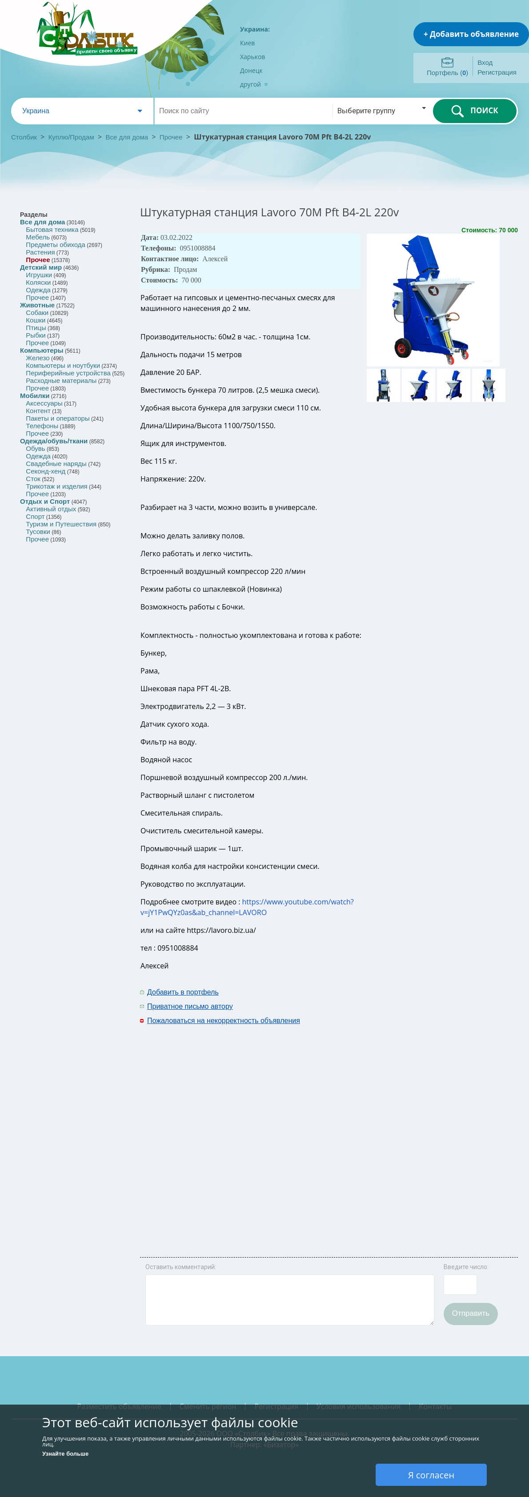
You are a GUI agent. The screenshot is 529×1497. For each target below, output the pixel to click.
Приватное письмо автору (190, 1006)
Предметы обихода (55, 244)
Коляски (38, 282)
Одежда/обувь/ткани (54, 441)
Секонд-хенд (45, 471)
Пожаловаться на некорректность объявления (223, 1020)
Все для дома (127, 137)
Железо (37, 358)
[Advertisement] (396, 1118)
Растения (40, 252)
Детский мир (41, 267)
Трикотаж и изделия (56, 486)
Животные (37, 305)
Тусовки (38, 531)
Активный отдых (51, 509)
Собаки (37, 312)
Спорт (35, 516)
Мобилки (34, 395)
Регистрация (497, 72)
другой (254, 84)
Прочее (171, 137)
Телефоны (42, 426)
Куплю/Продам (72, 137)
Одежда (38, 290)
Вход (485, 62)
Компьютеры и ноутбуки (63, 365)
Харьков (252, 56)
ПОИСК (474, 111)
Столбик (24, 137)
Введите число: (466, 1267)
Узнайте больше (65, 1453)
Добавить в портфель (183, 992)
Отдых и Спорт (45, 501)
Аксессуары (44, 403)
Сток (33, 478)
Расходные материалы (61, 380)
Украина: (255, 29)
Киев (247, 43)
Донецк (251, 70)
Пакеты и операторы (57, 418)
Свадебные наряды (56, 463)
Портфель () (447, 72)
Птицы (36, 327)
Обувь (35, 448)
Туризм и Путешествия (61, 524)
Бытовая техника (52, 229)
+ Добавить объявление (471, 34)
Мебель (38, 237)
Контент (38, 410)
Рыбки (35, 335)
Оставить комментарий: (180, 1267)
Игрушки (39, 275)
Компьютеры (42, 350)
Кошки (35, 320)
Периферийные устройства (68, 373)
